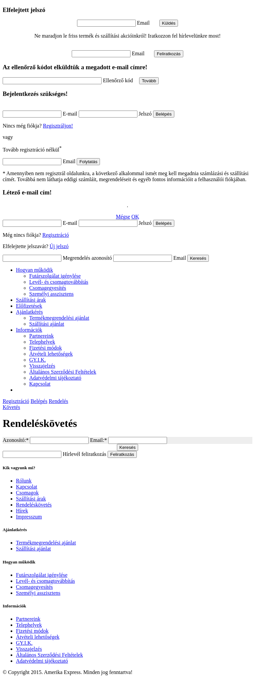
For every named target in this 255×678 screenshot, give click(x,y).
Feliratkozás (169, 53)
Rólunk (24, 481)
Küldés (169, 23)
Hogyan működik (34, 270)
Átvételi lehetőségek (51, 354)
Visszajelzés (42, 366)
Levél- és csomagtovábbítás (58, 282)
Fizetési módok (45, 348)
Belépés (164, 114)
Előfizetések (29, 306)
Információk (29, 330)
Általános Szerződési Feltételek (62, 372)
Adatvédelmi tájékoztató (55, 378)
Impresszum (29, 516)
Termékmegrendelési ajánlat (59, 318)
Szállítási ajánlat (46, 324)
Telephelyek (42, 342)
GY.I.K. (37, 360)
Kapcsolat (39, 384)
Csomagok (27, 493)
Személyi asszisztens (51, 294)
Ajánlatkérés (29, 312)
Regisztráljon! (58, 126)
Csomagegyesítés (47, 288)
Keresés (198, 258)
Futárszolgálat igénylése (55, 276)
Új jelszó (58, 246)
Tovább (149, 80)
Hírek (22, 510)
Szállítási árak (31, 300)
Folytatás (88, 161)
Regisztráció (55, 235)
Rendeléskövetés (34, 505)
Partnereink (41, 336)
